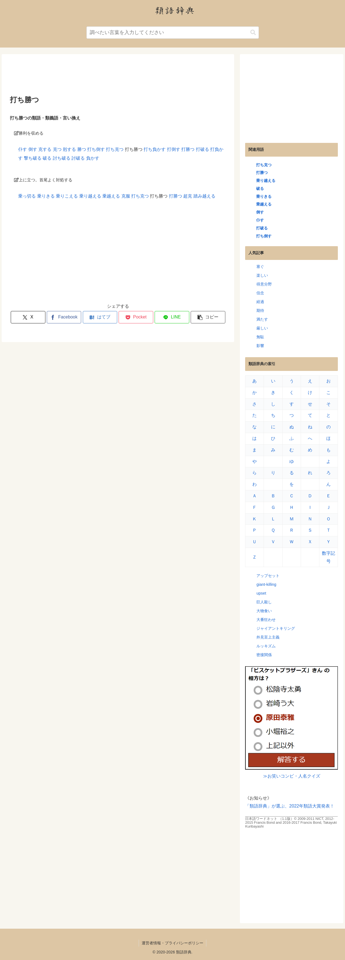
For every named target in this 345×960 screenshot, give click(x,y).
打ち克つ (115, 149)
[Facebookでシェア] (64, 317)
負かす (92, 158)
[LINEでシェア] (172, 317)
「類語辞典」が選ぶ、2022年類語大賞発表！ (289, 806)
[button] (253, 32)
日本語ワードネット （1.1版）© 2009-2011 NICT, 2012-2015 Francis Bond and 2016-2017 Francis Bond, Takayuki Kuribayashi (291, 822)
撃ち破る (33, 158)
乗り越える (90, 196)
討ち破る (61, 158)
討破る (78, 158)
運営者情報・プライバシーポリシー (172, 943)
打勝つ (188, 149)
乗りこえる (67, 196)
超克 (187, 196)
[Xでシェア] (28, 317)
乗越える (111, 196)
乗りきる (46, 196)
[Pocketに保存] (136, 317)
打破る (202, 149)
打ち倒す (96, 149)
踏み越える (204, 196)
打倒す (173, 149)
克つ (57, 149)
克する (44, 149)
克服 (125, 196)
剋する (69, 149)
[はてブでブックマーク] (100, 317)
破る (47, 158)
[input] (172, 32)
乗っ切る (27, 196)
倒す (32, 149)
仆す (22, 149)
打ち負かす (155, 149)
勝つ (81, 149)
